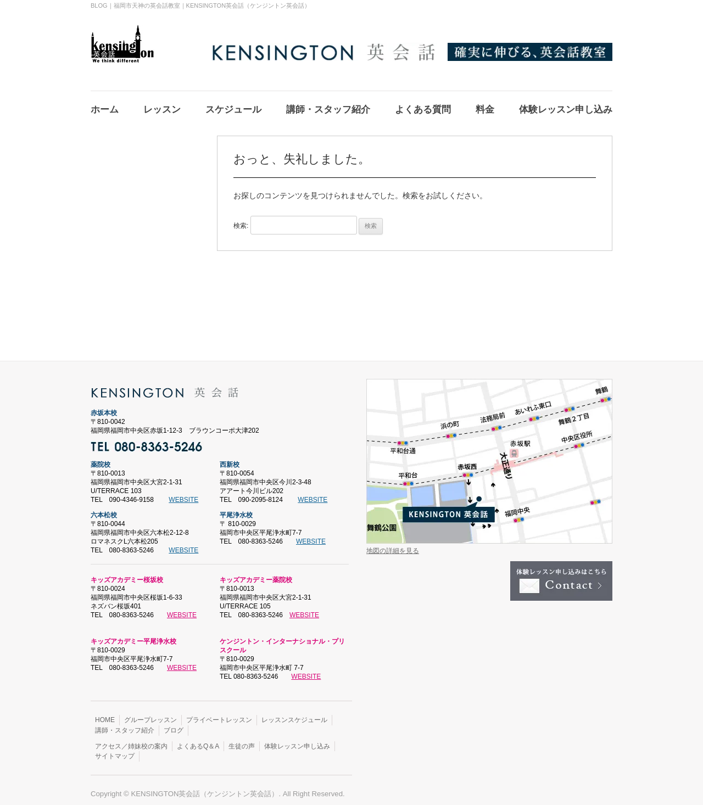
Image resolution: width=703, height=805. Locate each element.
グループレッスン (150, 713)
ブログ (173, 724)
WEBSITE (183, 493)
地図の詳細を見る (392, 544)
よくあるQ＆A (198, 739)
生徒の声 (241, 739)
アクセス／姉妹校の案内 (131, 739)
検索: (240, 219)
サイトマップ (115, 749)
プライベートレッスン (219, 713)
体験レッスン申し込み (297, 739)
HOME (105, 713)
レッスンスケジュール (294, 713)
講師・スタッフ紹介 (124, 724)
